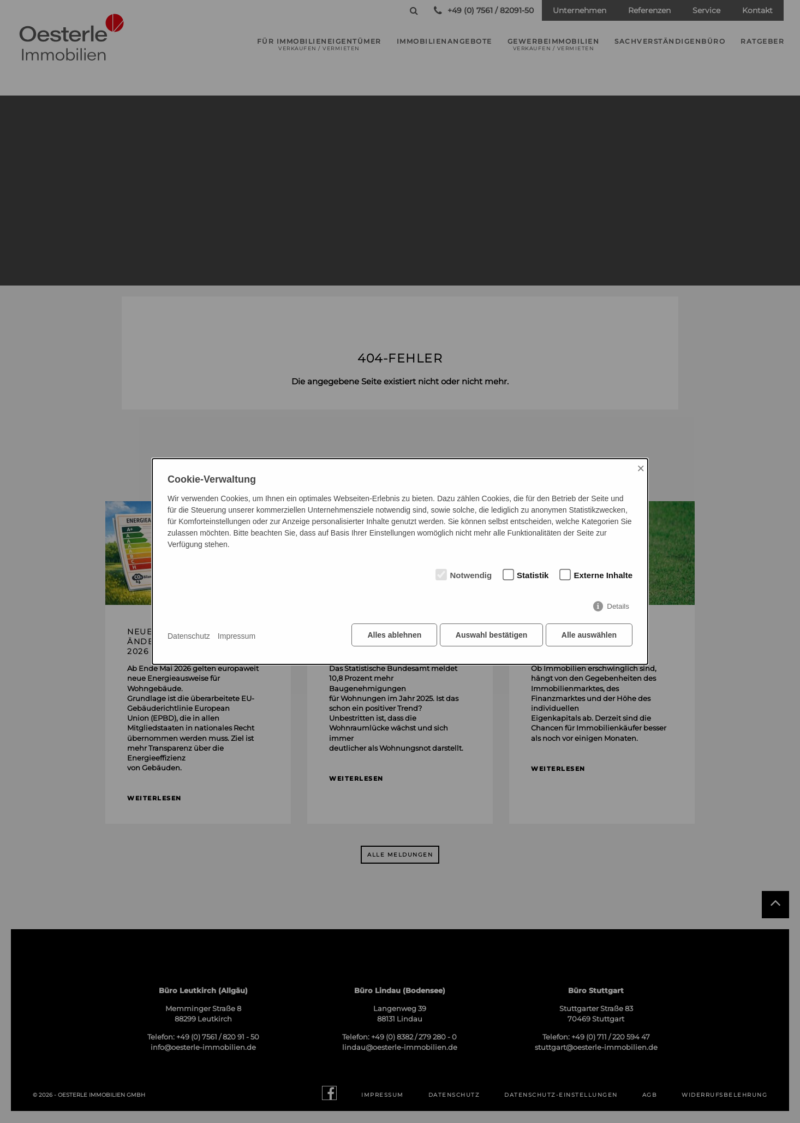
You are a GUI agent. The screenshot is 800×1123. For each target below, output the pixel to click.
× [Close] (640, 469)
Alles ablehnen (392, 636)
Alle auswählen (589, 636)
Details (618, 608)
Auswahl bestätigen (490, 636)
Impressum (236, 636)
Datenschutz (189, 636)
